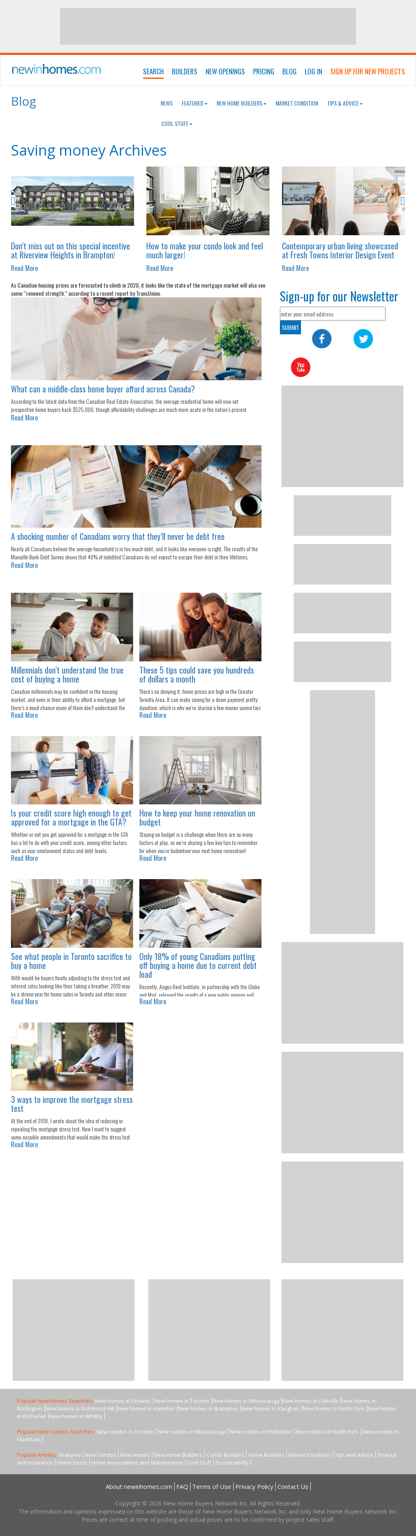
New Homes (135, 1454)
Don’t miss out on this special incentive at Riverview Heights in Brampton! (70, 250)
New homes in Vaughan (270, 1408)
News (166, 103)
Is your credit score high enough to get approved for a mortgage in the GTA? (71, 817)
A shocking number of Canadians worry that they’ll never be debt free (118, 536)
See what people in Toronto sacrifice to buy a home (71, 960)
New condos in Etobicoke (260, 1431)
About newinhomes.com (139, 1486)
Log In (313, 71)
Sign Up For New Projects (367, 71)
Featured (195, 103)
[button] (35, 201)
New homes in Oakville (310, 1400)
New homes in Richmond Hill (79, 1408)
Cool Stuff (177, 123)
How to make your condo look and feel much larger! (204, 250)
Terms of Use (211, 1486)
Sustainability (232, 1462)
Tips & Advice (345, 103)
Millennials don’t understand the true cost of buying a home (67, 674)
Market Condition (296, 103)
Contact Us (292, 1486)
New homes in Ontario (122, 1400)
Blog (289, 71)
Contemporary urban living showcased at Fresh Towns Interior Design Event (340, 250)
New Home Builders (241, 103)
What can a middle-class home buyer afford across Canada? (103, 389)
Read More (24, 268)
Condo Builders (225, 1454)
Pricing (263, 71)
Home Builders (266, 1454)
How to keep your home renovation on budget (197, 817)
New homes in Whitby (75, 1416)
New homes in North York (334, 1408)
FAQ (182, 1486)
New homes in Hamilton (146, 1408)
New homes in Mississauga (246, 1400)
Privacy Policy (254, 1486)
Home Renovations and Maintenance (137, 1462)
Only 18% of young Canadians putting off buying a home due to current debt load (198, 965)
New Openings (225, 71)
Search (153, 71)
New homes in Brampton (208, 1408)
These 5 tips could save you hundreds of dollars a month (196, 674)
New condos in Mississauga (192, 1431)
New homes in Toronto (182, 1400)
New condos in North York (327, 1431)
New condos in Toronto (125, 1431)
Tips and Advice (354, 1454)
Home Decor (72, 1462)
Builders (184, 71)
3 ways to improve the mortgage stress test (72, 1103)
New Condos (100, 1454)
